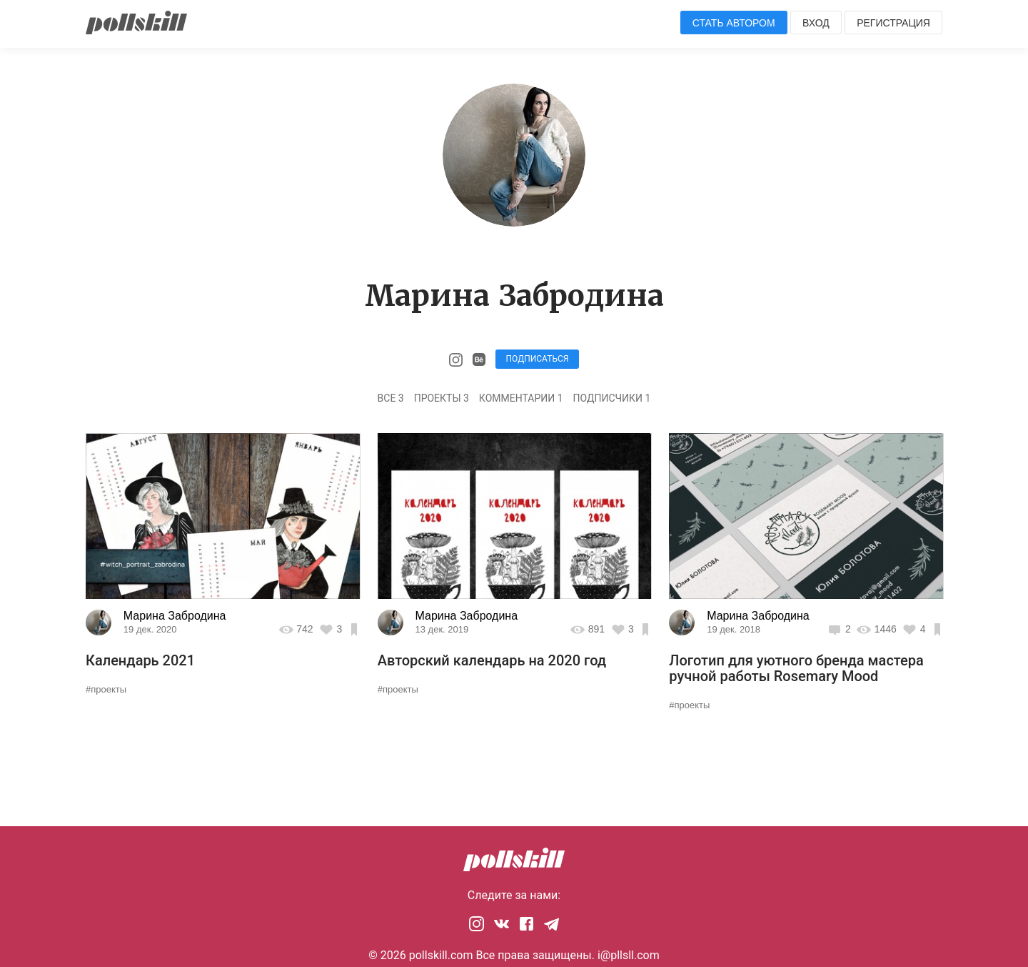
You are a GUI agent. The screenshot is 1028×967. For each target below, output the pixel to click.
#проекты (106, 689)
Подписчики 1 (612, 398)
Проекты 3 (441, 398)
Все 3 (391, 398)
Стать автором (733, 23)
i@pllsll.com (629, 955)
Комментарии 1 (521, 398)
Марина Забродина (175, 616)
